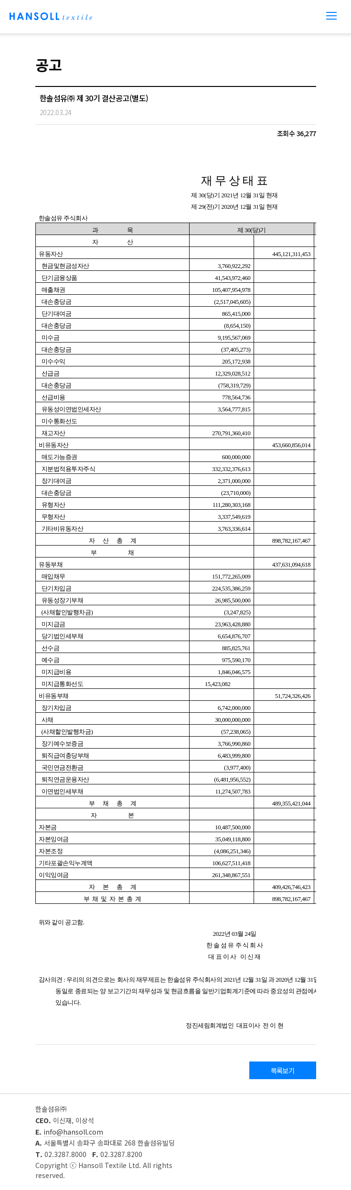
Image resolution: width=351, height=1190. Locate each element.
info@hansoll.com (73, 1131)
